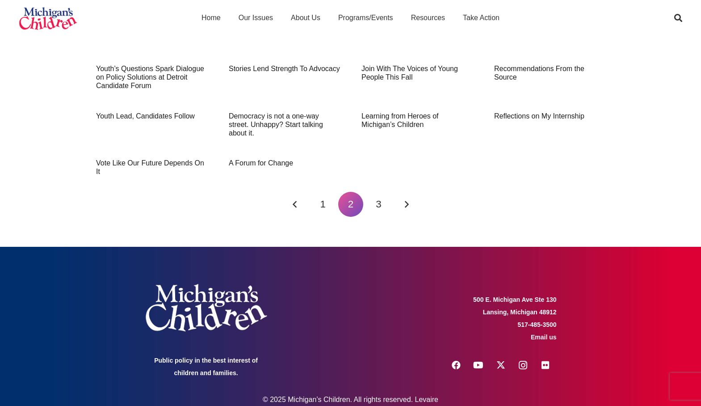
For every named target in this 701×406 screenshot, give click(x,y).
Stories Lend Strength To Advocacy (284, 68)
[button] (678, 18)
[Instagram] (523, 365)
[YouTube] (478, 365)
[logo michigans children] (48, 18)
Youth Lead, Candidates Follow (145, 116)
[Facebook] (456, 365)
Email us (544, 337)
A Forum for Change (261, 163)
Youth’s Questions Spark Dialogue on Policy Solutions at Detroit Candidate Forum (150, 77)
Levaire (426, 399)
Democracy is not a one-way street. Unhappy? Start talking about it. (276, 124)
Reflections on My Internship (539, 116)
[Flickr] (545, 365)
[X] (501, 365)
